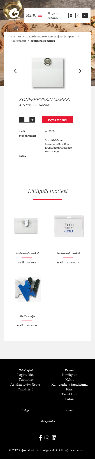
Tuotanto (25, 379)
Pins (69, 389)
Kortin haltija (27, 316)
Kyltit (69, 379)
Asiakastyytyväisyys (25, 384)
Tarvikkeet (69, 394)
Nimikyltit (69, 374)
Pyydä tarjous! (57, 120)
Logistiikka (25, 374)
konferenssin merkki (26, 253)
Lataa (69, 398)
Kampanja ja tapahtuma (69, 384)
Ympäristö (25, 389)
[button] (15, 71)
